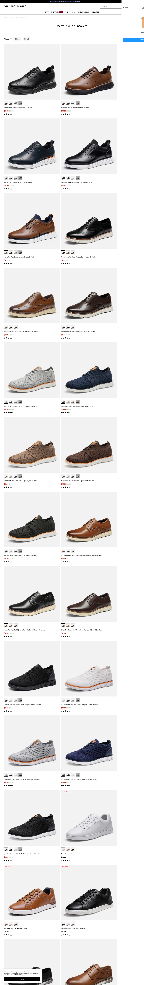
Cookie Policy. (19, 975)
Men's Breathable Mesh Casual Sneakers (52, 721)
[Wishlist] (134, 6)
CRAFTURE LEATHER (54, 12)
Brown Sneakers (46, 866)
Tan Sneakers (82, 866)
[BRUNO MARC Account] (130, 6)
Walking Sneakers (36, 866)
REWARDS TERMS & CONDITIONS (64, 978)
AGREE (22, 979)
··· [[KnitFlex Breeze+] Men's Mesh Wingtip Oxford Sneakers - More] (20, 293)
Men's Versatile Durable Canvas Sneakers (121, 824)
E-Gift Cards (60, 980)
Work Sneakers (90, 866)
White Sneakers (55, 866)
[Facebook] (112, 974)
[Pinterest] (126, 974)
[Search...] (112, 6)
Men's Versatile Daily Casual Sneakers (16, 563)
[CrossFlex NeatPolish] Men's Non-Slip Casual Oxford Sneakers (53, 245)
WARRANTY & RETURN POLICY (35, 983)
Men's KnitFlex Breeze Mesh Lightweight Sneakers (17, 191)
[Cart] (138, 6)
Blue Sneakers (63, 866)
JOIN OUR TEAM (90, 978)
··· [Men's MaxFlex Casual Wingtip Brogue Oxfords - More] (124, 81)
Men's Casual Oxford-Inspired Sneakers (121, 458)
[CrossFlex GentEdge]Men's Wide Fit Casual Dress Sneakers (20, 405)
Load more (71, 843)
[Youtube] (131, 974)
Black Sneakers (8, 866)
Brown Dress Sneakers (17, 866)
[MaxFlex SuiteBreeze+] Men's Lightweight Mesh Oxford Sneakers (20, 825)
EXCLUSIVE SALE (83, 12)
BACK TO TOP (72, 928)
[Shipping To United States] (135, 1)
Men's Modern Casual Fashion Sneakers (121, 616)
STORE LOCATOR (90, 975)
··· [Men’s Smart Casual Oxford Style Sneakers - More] (20, 81)
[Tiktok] (122, 974)
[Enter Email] (67, 948)
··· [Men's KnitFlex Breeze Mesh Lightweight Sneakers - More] (20, 186)
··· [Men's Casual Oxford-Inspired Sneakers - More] (124, 453)
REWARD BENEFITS (61, 975)
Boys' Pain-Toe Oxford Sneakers (49, 773)
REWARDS (95, 12)
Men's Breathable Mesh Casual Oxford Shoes (88, 721)
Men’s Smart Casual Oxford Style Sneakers (18, 86)
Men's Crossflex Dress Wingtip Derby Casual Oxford (53, 138)
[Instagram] (117, 974)
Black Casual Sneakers (72, 866)
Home (5, 17)
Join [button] (91, 948)
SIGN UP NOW (76, 1)
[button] (136, 1)
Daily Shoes (11, 17)
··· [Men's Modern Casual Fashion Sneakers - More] (124, 612)
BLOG (5, 983)
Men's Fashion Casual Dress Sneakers (51, 351)
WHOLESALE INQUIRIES (91, 980)
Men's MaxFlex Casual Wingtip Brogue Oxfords (123, 86)
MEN (67, 12)
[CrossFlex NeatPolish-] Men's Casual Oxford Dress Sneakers (18, 459)
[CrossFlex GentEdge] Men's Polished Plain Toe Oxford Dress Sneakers (123, 564)
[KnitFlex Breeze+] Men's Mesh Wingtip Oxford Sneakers (19, 298)
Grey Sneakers (27, 866)
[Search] (123, 6)
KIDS (73, 12)
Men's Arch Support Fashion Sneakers (85, 824)
